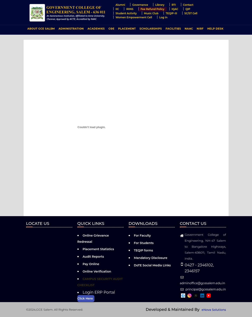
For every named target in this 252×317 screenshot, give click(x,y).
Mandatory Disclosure (150, 258)
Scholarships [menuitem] (151, 28)
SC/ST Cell (190, 13)
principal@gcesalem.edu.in (203, 289)
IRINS (129, 9)
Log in (163, 17)
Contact (188, 4)
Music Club (151, 13)
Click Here (85, 298)
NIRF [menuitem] (200, 28)
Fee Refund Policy (152, 9)
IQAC (175, 9)
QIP (187, 9)
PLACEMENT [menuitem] (126, 29)
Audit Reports (93, 256)
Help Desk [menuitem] (215, 28)
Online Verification (97, 271)
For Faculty (142, 235)
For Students (144, 243)
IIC (117, 9)
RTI (174, 4)
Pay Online (91, 264)
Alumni (120, 4)
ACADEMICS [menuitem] (96, 29)
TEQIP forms (143, 250)
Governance (140, 4)
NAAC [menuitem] (188, 29)
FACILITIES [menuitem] (173, 29)
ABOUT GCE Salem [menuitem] (40, 29)
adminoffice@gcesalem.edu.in (202, 280)
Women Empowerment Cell (133, 17)
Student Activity (126, 13)
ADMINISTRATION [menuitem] (70, 29)
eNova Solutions (214, 310)
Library (159, 4)
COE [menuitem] (110, 29)
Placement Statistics (98, 249)
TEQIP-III (171, 13)
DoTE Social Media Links (152, 265)
